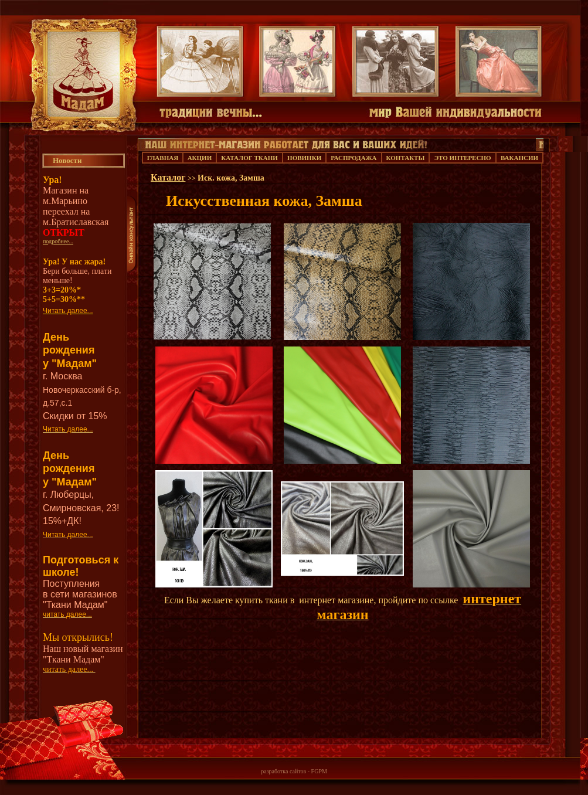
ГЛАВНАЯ (162, 157)
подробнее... (58, 241)
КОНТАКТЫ (405, 157)
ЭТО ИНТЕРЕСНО (462, 157)
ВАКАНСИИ (519, 157)
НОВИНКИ (304, 157)
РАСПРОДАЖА (353, 157)
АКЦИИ (200, 157)
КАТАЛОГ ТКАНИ (249, 157)
